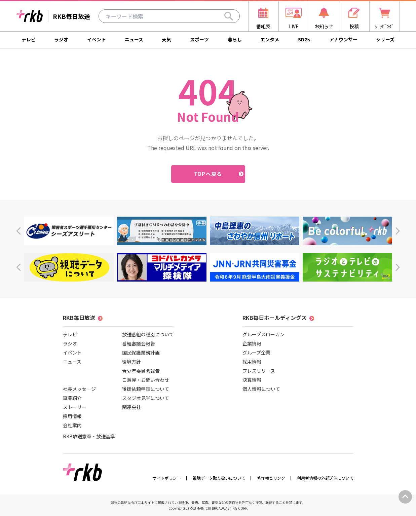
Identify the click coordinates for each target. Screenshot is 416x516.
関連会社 (131, 407)
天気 (166, 39)
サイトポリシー (167, 478)
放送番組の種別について (148, 334)
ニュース (134, 39)
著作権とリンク (271, 478)
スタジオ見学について (145, 398)
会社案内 (72, 425)
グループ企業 (256, 352)
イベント (96, 39)
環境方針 (131, 361)
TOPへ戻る (208, 173)
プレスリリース (258, 370)
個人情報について (261, 388)
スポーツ (199, 39)
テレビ (29, 39)
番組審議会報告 (138, 343)
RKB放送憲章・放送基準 (89, 436)
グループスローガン (263, 334)
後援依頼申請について (145, 388)
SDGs (304, 39)
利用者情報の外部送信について (325, 478)
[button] (18, 231)
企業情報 (251, 343)
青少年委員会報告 (141, 370)
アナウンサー (343, 39)
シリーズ (385, 39)
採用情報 (72, 416)
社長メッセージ (79, 388)
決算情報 (251, 379)
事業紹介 (72, 398)
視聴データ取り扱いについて (219, 478)
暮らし (235, 39)
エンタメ (269, 39)
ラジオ (61, 39)
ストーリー (74, 407)
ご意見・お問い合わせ (145, 379)
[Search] (228, 16)
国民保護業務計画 (141, 352)
